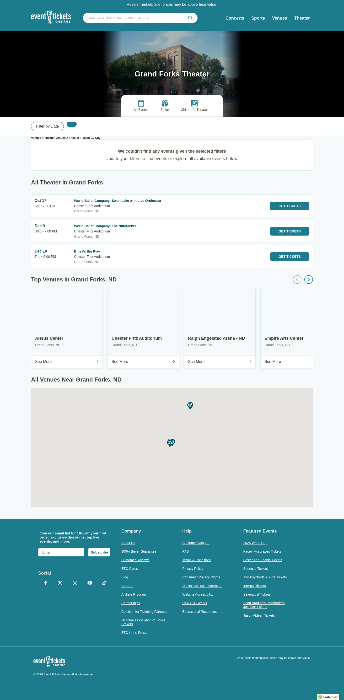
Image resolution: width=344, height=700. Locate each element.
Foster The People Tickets (262, 560)
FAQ (185, 551)
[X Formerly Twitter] (60, 583)
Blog (124, 577)
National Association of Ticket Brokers (143, 622)
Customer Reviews (135, 560)
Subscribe (99, 552)
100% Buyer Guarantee (138, 551)
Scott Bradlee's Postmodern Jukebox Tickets (264, 605)
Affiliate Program (133, 594)
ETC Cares (129, 569)
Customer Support (196, 543)
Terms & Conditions (196, 560)
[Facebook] (45, 583)
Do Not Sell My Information (202, 586)
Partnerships (130, 603)
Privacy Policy (192, 569)
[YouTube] (89, 583)
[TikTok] (104, 583)
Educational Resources (199, 612)
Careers (127, 586)
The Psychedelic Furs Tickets (265, 577)
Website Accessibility (197, 594)
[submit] (190, 18)
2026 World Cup (255, 543)
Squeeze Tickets (255, 569)
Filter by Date (47, 126)
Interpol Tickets (254, 586)
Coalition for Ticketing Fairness (144, 612)
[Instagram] (75, 583)
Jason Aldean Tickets (259, 615)
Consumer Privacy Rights (201, 577)
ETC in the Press (134, 633)
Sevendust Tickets (256, 594)
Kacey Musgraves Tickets (262, 551)
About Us (128, 543)
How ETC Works (194, 603)
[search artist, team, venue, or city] (140, 18)
